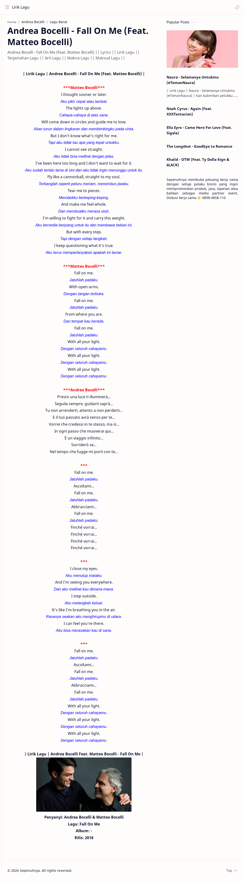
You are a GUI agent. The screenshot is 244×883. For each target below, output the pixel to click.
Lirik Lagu (21, 7)
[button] (235, 7)
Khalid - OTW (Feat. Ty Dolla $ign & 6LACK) (198, 164)
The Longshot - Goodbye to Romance (199, 148)
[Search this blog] (99, 7)
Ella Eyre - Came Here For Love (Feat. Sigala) (199, 132)
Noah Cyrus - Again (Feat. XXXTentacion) (189, 114)
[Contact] (8, 43)
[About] (8, 33)
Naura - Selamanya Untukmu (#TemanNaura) (193, 82)
